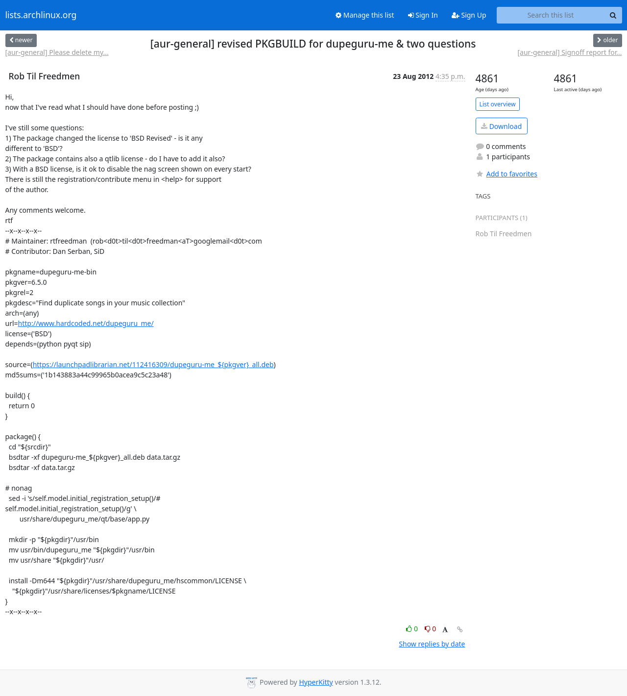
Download (501, 126)
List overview (498, 104)
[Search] (613, 15)
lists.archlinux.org (41, 15)
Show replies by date (432, 643)
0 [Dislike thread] (430, 628)
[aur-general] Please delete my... (57, 52)
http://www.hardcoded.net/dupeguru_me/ (86, 323)
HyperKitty (316, 682)
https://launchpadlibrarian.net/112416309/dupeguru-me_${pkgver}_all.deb (153, 364)
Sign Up (469, 15)
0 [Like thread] (412, 628)
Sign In (423, 15)
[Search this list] (551, 15)
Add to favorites (506, 173)
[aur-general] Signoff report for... (569, 52)
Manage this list (365, 15)
